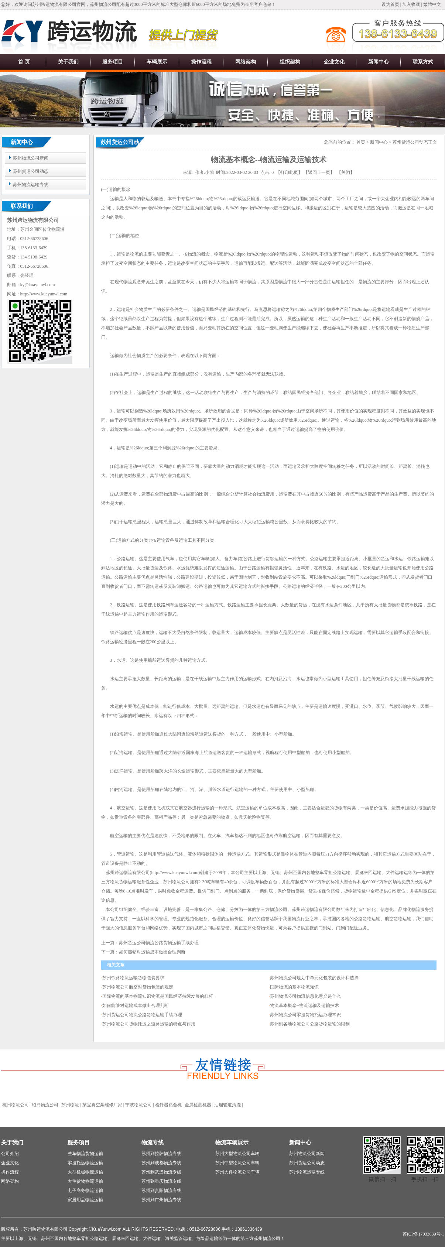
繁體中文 (432, 4)
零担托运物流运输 (85, 1162)
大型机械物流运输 (85, 1172)
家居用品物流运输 (85, 1199)
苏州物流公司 (176, 881)
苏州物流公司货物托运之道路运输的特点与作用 (148, 1024)
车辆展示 (157, 62)
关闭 (345, 172)
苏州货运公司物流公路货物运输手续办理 (142, 1014)
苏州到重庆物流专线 (161, 1181)
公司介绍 (10, 1153)
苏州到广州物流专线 (161, 1199)
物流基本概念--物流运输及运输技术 (304, 1005)
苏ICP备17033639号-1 (423, 1234)
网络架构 (245, 62)
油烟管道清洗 (227, 1104)
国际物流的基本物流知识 (294, 987)
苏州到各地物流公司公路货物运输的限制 (310, 1024)
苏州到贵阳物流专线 (161, 1190)
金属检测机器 (198, 1104)
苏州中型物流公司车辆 (237, 1162)
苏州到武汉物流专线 (161, 1172)
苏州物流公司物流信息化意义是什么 (305, 996)
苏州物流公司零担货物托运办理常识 (305, 1014)
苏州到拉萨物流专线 (161, 1153)
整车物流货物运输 (85, 1153)
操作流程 (201, 62)
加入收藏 (411, 4)
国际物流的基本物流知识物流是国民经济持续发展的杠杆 (157, 996)
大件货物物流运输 (85, 1181)
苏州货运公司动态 (30, 171)
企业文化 (334, 62)
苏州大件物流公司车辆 (237, 1172)
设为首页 (390, 4)
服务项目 (112, 62)
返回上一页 (319, 172)
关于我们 (68, 62)
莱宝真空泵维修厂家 (102, 1104)
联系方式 (423, 62)
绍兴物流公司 (45, 1104)
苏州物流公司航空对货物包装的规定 (137, 987)
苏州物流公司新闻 (30, 158)
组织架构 (290, 62)
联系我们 (22, 206)
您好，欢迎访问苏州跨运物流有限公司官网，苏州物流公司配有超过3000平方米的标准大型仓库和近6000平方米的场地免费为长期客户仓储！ (138, 4)
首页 (360, 142)
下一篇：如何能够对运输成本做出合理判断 (143, 952)
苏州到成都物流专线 (161, 1162)
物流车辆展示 (232, 1142)
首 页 (24, 62)
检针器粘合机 (168, 1104)
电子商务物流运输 (85, 1190)
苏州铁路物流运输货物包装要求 (133, 977)
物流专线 (152, 1142)
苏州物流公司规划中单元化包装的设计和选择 (314, 977)
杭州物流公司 (15, 1104)
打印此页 (289, 172)
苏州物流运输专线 (30, 184)
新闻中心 (378, 62)
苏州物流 (70, 1104)
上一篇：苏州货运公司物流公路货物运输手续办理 (150, 942)
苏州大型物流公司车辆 (237, 1153)
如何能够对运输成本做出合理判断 (135, 1005)
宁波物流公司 (138, 1104)
